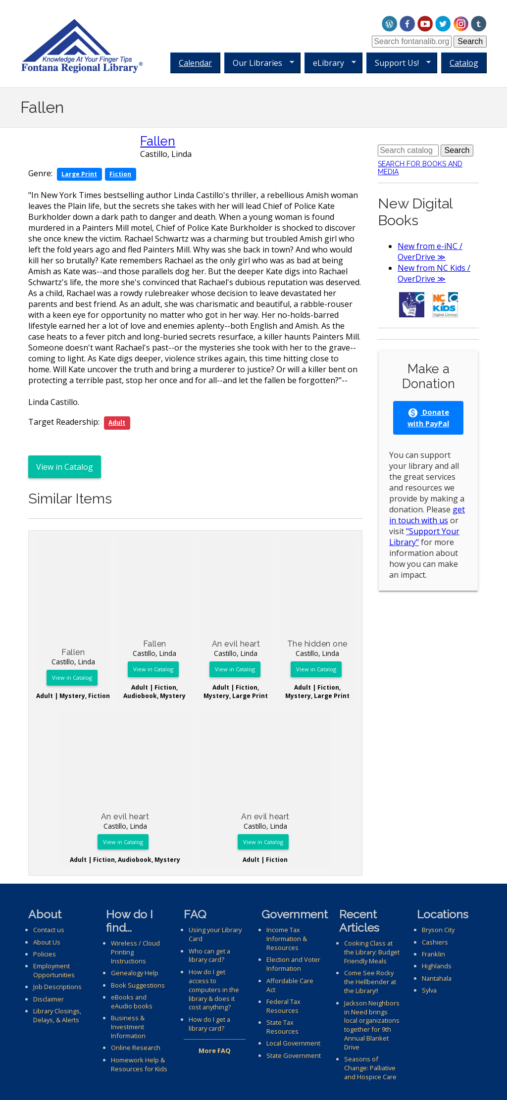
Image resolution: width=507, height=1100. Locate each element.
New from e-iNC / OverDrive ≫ (430, 251)
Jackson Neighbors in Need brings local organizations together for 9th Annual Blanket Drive (372, 1025)
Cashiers (435, 942)
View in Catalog (64, 466)
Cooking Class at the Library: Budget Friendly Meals (372, 952)
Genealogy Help (134, 972)
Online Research (135, 1047)
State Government (293, 1055)
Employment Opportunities (54, 970)
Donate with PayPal (428, 417)
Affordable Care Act (289, 985)
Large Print (79, 174)
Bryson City (438, 929)
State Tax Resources (282, 1027)
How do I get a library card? (209, 1024)
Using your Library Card (215, 934)
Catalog (464, 62)
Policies (44, 954)
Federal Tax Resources (283, 1006)
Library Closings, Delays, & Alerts (57, 1015)
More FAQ (215, 1050)
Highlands (437, 965)
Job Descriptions (57, 986)
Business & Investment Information (128, 1026)
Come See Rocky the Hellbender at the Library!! (370, 981)
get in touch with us (427, 515)
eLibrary (330, 63)
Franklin (433, 954)
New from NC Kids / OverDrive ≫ (434, 273)
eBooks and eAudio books (131, 1001)
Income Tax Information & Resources (286, 938)
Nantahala (437, 978)
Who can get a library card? (209, 955)
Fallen (157, 141)
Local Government (293, 1043)
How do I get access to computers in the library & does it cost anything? (214, 989)
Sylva (429, 990)
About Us (46, 942)
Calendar (195, 62)
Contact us (48, 929)
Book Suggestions (138, 985)
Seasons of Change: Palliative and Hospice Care (370, 1067)
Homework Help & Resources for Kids (139, 1064)
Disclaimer (48, 999)
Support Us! (398, 63)
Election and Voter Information (293, 964)
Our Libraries (259, 63)
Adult (116, 422)
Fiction (120, 174)
